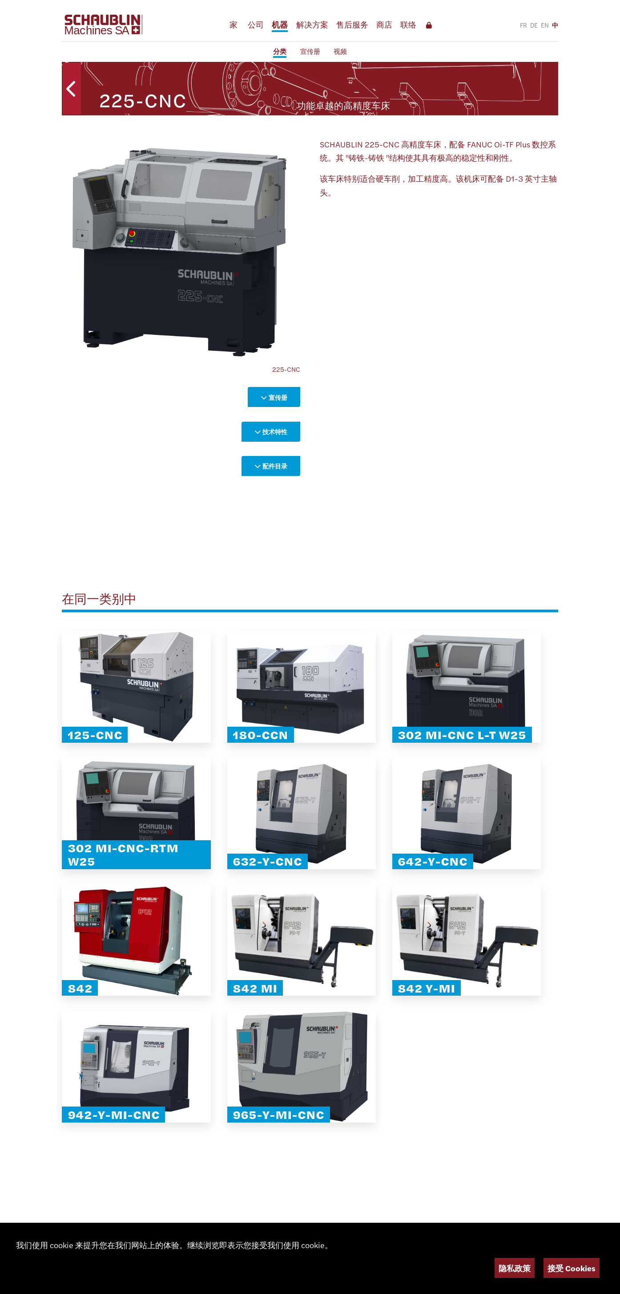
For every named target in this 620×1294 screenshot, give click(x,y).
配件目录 (270, 466)
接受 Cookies (572, 1268)
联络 (408, 24)
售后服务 (352, 24)
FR (523, 24)
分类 (279, 51)
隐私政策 (515, 1268)
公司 (256, 24)
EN (545, 24)
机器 (280, 24)
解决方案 (312, 24)
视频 (340, 51)
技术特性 (270, 431)
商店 (384, 24)
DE (534, 24)
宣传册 (310, 51)
